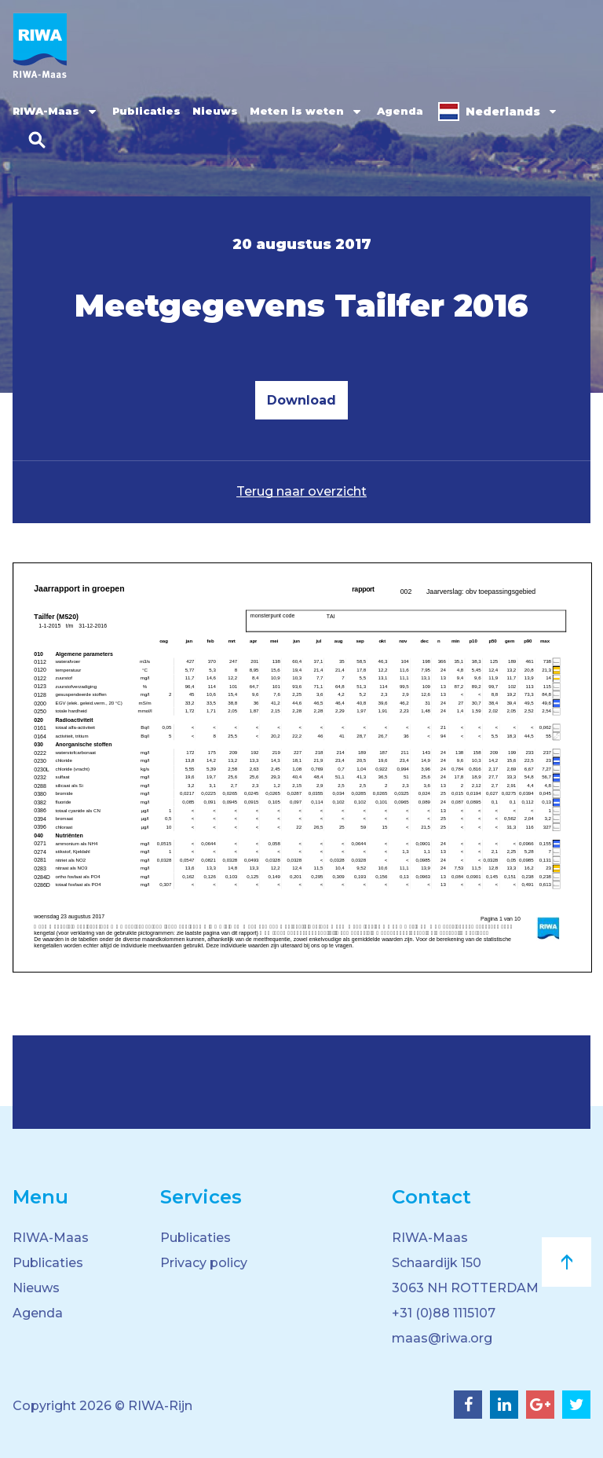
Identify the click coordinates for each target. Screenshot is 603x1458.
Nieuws (215, 110)
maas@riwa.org (442, 1338)
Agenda (400, 110)
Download (301, 400)
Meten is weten (297, 110)
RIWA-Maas (46, 110)
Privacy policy (203, 1262)
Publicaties (146, 110)
